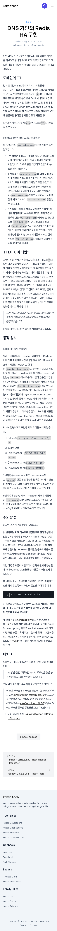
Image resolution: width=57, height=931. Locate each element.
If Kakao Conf (10, 876)
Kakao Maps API (11, 832)
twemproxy (24, 619)
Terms (23, 925)
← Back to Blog (28, 737)
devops (18, 45)
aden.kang (19, 695)
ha (34, 45)
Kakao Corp (9, 896)
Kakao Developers (12, 822)
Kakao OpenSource (13, 827)
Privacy (32, 925)
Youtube (7, 852)
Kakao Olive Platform (14, 837)
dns (27, 45)
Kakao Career (10, 901)
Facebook (8, 857)
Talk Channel (9, 861)
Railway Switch (34, 714)
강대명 (14, 641)
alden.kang (21, 41)
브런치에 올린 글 (36, 695)
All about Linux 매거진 (32, 703)
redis (42, 45)
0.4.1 (9, 624)
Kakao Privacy (10, 906)
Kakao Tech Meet (12, 881)
